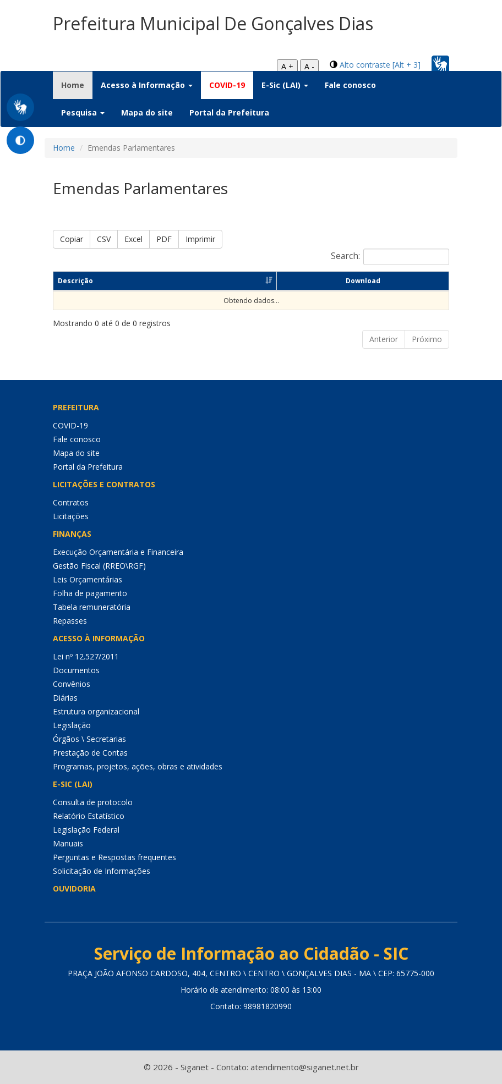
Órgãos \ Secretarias (89, 739)
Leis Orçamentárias (87, 579)
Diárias (65, 697)
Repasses (70, 620)
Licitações (71, 516)
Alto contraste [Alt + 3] (380, 64)
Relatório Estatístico (88, 816)
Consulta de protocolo (93, 802)
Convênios (71, 684)
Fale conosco (350, 85)
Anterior (383, 339)
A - (309, 66)
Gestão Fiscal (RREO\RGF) (99, 565)
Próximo (427, 339)
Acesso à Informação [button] (147, 85)
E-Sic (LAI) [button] (284, 85)
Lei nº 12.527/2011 (86, 656)
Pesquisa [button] (83, 112)
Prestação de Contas (90, 752)
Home (76, 84)
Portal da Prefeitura (229, 112)
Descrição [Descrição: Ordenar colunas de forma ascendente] (75, 280)
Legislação (72, 725)
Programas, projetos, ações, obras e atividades (137, 766)
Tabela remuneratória (91, 607)
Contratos (71, 502)
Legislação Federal (86, 829)
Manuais (68, 843)
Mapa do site (147, 112)
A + (287, 66)
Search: (390, 257)
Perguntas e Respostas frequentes (114, 857)
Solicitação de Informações (101, 871)
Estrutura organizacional (96, 711)
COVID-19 (227, 85)
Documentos (76, 670)
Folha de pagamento (90, 593)
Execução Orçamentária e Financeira (118, 552)
